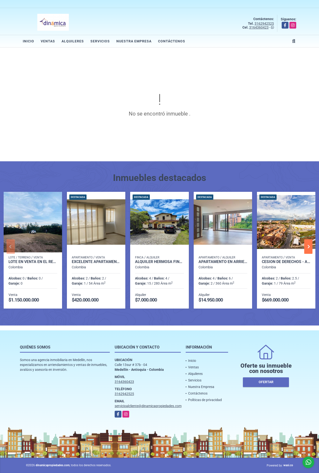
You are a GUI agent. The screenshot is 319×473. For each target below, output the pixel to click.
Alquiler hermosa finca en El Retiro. (159, 262)
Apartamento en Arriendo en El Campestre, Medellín (223, 262)
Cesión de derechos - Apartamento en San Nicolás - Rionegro (286, 262)
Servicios (100, 41)
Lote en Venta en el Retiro (32, 262)
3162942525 (264, 23)
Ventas (48, 41)
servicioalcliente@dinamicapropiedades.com (148, 406)
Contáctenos (171, 41)
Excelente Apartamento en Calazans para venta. (96, 262)
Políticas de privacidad (205, 400)
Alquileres (73, 41)
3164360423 (259, 27)
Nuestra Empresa (134, 41)
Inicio (28, 41)
